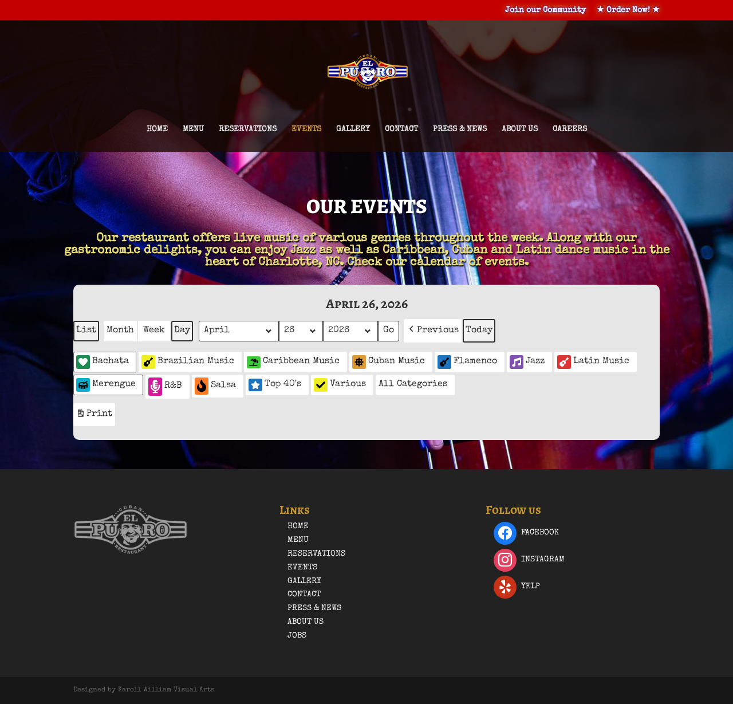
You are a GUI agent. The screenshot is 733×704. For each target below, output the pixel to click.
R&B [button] (165, 386)
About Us (520, 129)
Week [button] (154, 330)
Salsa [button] (215, 385)
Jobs (296, 636)
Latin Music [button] (593, 362)
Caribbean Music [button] (293, 362)
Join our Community (545, 10)
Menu (193, 129)
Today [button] (479, 330)
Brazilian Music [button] (187, 362)
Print (94, 416)
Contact (401, 129)
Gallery (353, 129)
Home (157, 129)
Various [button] (340, 385)
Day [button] (182, 330)
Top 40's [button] (275, 385)
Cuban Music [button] (388, 362)
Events (306, 129)
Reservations (248, 129)
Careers (570, 129)
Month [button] (120, 330)
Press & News (460, 129)
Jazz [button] (527, 362)
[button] (433, 331)
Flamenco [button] (467, 362)
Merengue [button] (106, 385)
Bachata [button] (102, 362)
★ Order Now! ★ (628, 10)
